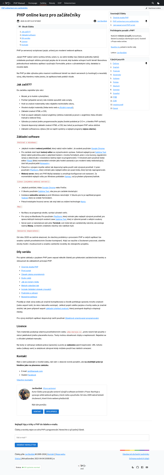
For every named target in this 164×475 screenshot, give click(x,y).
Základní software (28, 35)
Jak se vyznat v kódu (30, 282)
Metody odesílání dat (30, 285)
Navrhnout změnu (153, 8)
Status (18, 458)
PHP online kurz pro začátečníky (15, 8)
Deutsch (116, 86)
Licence (24, 41)
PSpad (29, 161)
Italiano (116, 78)
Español (116, 93)
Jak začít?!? (26, 31)
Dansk (115, 108)
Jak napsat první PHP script (124, 25)
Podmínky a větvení (29, 293)
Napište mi (115, 47)
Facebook (32, 375)
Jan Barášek (102, 21)
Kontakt (24, 45)
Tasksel (24, 198)
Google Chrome (98, 148)
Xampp (68, 176)
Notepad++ (44, 163)
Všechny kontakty (25, 380)
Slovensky (117, 74)
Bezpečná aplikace (29, 296)
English (116, 67)
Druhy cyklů (26, 278)
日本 (115, 101)
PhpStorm (34, 170)
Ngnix (83, 201)
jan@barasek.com (35, 371)
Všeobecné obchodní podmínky (136, 454)
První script (26, 270)
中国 (115, 97)
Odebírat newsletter (26, 445)
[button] (33, 3)
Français (116, 71)
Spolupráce (51, 411)
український (118, 104)
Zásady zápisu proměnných (32, 274)
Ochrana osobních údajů (139, 458)
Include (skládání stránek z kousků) (36, 289)
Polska (116, 82)
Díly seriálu (25, 38)
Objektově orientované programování (82, 318)
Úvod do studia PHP (29, 267)
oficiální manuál (66, 107)
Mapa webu (60, 454)
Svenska (116, 89)
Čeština (116, 63)
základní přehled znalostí (57, 308)
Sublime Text (100, 152)
